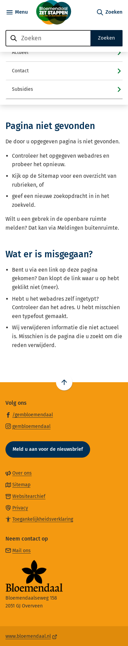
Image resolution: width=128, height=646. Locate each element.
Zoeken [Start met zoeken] (106, 38)
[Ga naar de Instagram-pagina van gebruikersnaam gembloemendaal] (28, 426)
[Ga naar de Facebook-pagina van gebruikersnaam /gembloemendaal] (29, 414)
